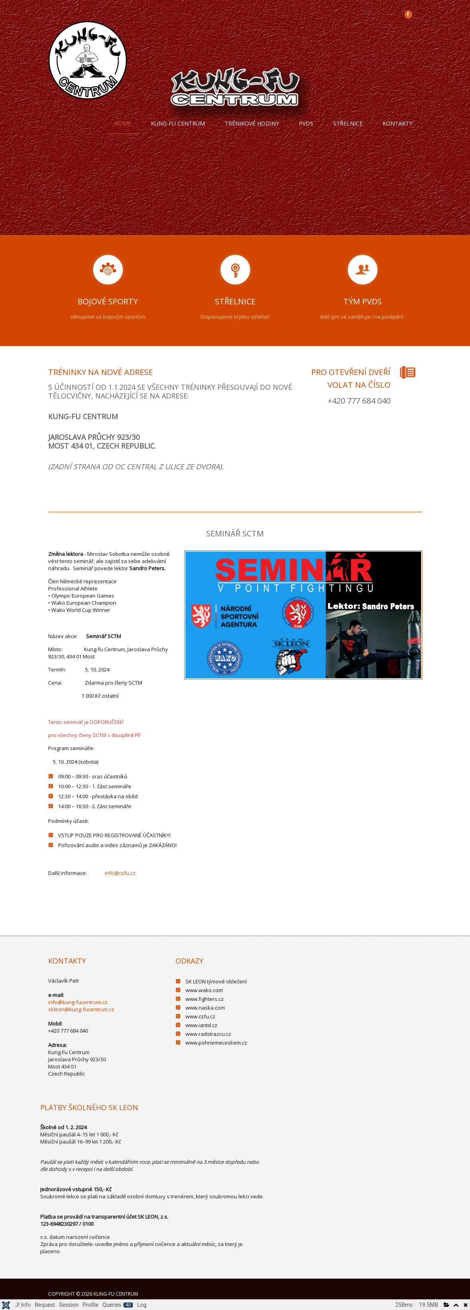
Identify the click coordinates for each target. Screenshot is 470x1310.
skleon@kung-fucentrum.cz (81, 1009)
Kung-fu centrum (178, 123)
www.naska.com (205, 1007)
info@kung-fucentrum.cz (77, 1002)
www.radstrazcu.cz (208, 1033)
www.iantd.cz (201, 1025)
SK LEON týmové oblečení (216, 981)
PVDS (306, 123)
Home (122, 123)
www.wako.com (204, 990)
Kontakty (397, 123)
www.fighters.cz (204, 998)
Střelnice (348, 123)
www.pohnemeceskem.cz (216, 1042)
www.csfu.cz (200, 1016)
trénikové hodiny (252, 123)
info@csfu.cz (120, 873)
